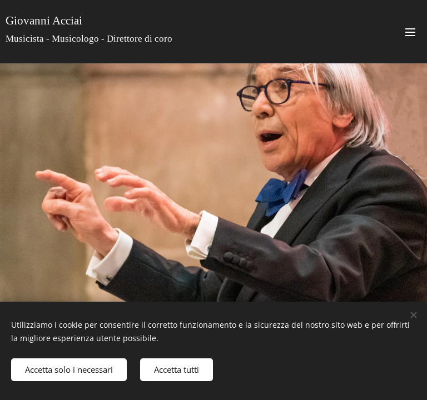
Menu (410, 32)
